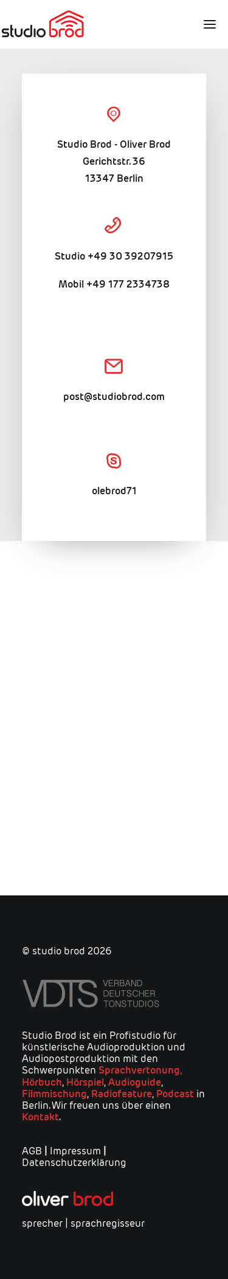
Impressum (75, 1151)
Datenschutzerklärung (74, 1162)
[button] (205, 24)
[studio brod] (42, 24)
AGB (32, 1151)
